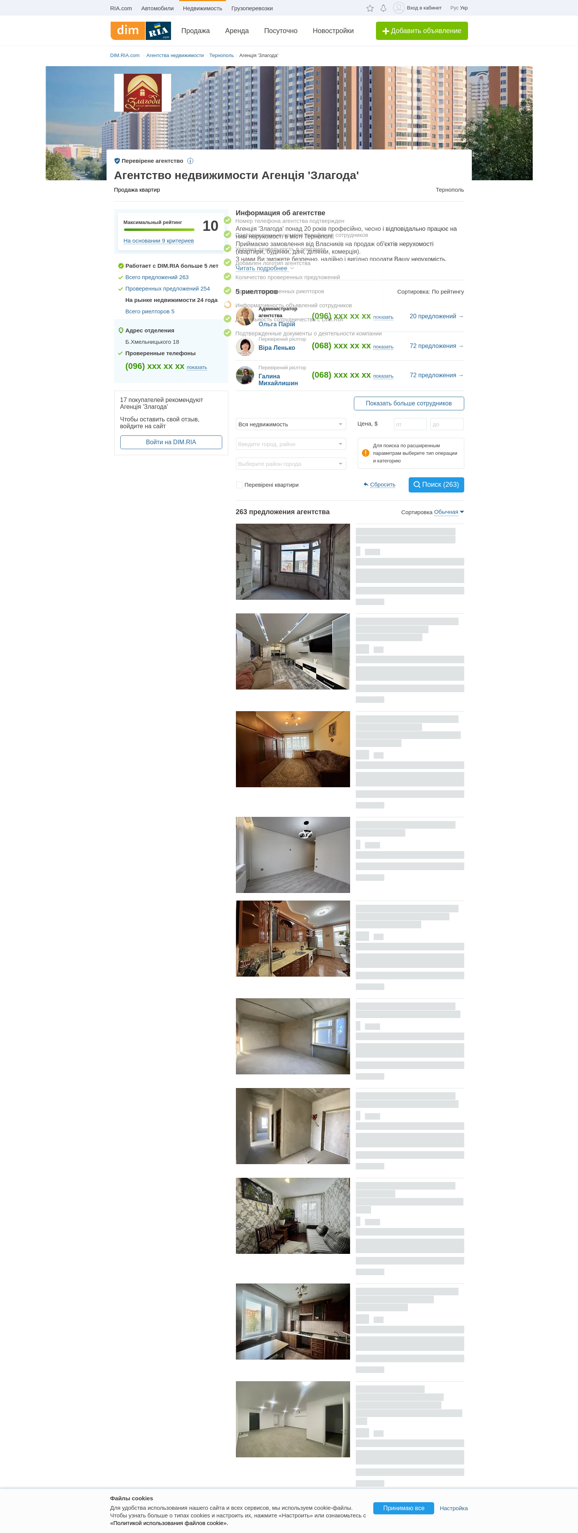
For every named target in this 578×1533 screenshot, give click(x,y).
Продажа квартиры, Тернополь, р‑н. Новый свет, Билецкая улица (408, 1010)
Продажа (196, 31)
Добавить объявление (422, 31)
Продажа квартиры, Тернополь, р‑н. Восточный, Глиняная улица (407, 1100)
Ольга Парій (277, 324)
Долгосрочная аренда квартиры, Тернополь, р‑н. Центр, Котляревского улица (407, 629)
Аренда (237, 31)
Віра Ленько (277, 348)
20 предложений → (437, 316)
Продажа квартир (137, 189)
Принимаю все (404, 1508)
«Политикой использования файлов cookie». (169, 1523)
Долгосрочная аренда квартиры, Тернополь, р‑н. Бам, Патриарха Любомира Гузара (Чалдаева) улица (408, 731)
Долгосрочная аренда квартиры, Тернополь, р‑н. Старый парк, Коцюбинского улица (407, 916)
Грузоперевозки (252, 8)
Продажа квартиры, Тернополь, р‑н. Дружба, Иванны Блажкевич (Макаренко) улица (410, 1198)
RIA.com (121, 8)
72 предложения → (437, 346)
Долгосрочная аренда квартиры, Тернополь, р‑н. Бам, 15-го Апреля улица (407, 1299)
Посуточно (281, 31)
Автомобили (157, 8)
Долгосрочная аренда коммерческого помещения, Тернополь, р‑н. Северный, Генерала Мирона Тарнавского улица (409, 1405)
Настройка (454, 1508)
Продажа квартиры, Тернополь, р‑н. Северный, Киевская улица (406, 535)
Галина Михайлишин (278, 379)
